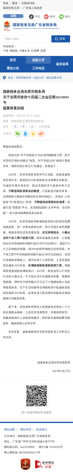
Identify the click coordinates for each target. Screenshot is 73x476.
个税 (5, 50)
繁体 (15, 3)
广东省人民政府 (32, 7)
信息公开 (38, 60)
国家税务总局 (11, 7)
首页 (13, 60)
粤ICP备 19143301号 (51, 447)
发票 (43, 50)
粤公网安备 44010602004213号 (22, 452)
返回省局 (62, 64)
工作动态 (38, 68)
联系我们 (41, 429)
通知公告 (13, 68)
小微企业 (24, 50)
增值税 (14, 50)
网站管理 (25, 429)
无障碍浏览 (28, 3)
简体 (5, 3)
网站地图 (9, 429)
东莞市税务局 (23, 77)
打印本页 (44, 126)
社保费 (35, 50)
